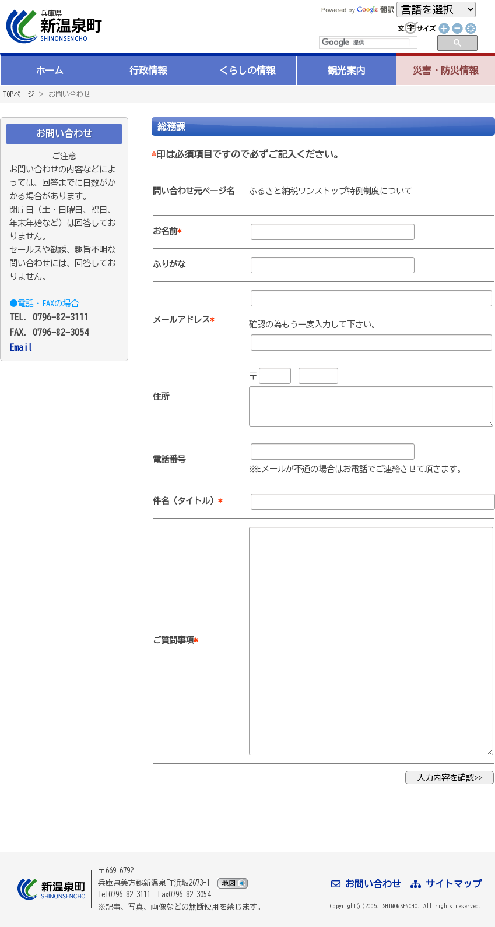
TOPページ (18, 93)
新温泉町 (52, 26)
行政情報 (148, 70)
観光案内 (346, 70)
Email (21, 347)
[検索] (366, 42)
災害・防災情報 (445, 70)
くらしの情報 (247, 70)
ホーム (50, 70)
